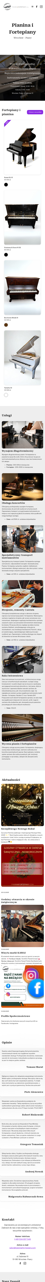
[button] (32, 6)
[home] (16, 6)
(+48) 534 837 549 (22, 1239)
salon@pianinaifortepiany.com (22, 1248)
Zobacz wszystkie (35, 112)
